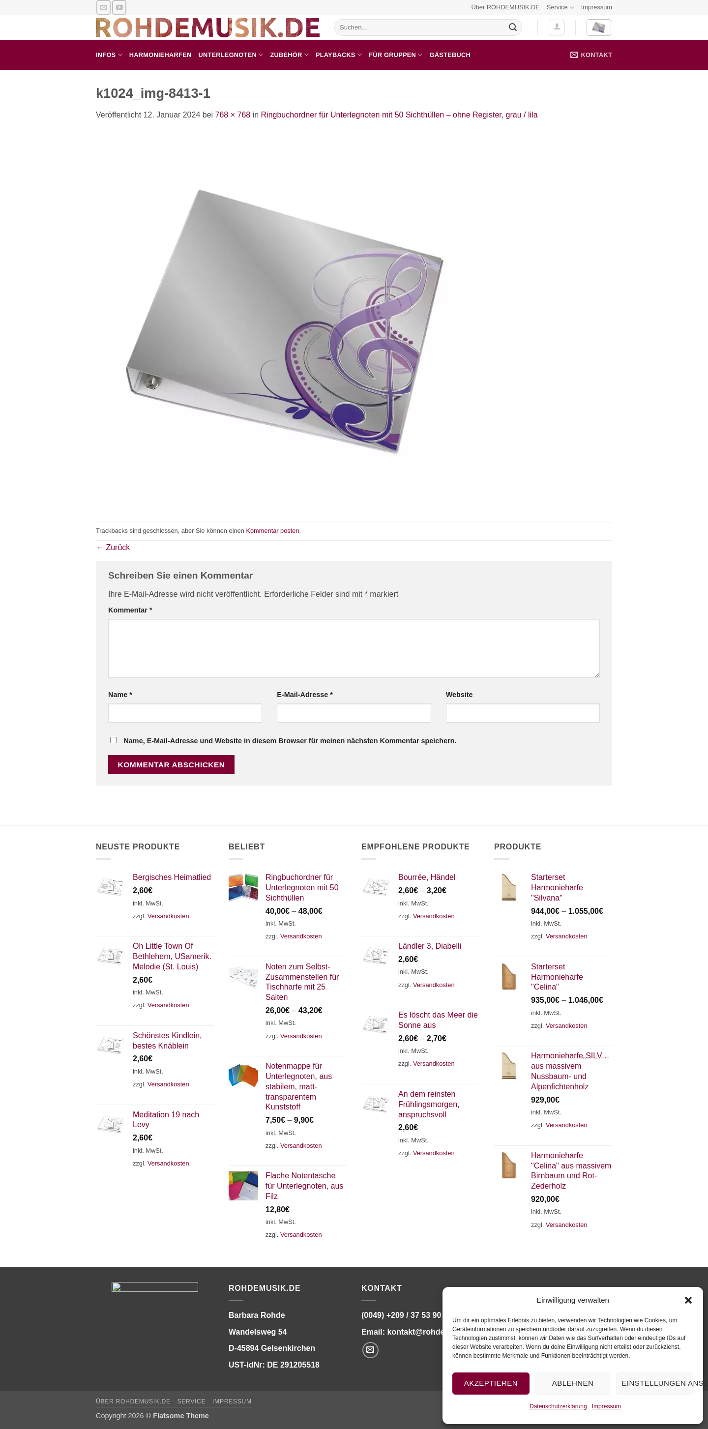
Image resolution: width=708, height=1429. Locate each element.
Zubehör (289, 54)
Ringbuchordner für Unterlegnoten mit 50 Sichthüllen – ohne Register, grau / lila (399, 115)
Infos (109, 54)
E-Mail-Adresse (305, 695)
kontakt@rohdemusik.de (432, 1332)
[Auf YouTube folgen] (119, 7)
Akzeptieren (491, 1383)
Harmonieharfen (160, 54)
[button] (688, 1300)
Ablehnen (572, 1383)
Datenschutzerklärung (558, 1406)
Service (560, 7)
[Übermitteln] (512, 27)
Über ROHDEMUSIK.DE (505, 7)
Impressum (606, 1406)
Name (120, 695)
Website (459, 695)
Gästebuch (450, 54)
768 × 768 (233, 115)
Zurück (113, 547)
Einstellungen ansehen (657, 1383)
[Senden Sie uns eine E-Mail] (103, 7)
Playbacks (339, 54)
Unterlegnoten (230, 54)
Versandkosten (168, 916)
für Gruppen (395, 54)
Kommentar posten (272, 530)
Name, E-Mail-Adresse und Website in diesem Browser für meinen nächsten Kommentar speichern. (289, 741)
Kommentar (130, 610)
